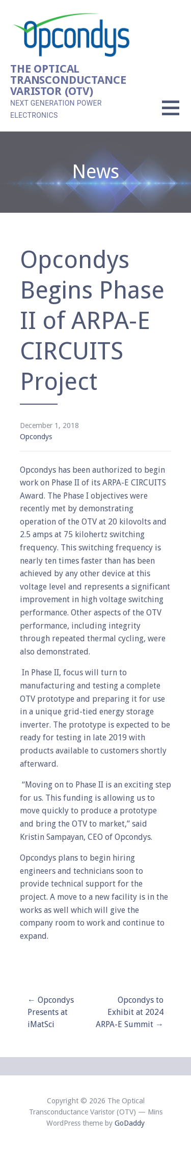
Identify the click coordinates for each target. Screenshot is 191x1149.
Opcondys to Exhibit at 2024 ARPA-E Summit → (129, 1012)
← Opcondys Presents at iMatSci (51, 1012)
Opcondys (36, 437)
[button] (176, 114)
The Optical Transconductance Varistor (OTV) (68, 79)
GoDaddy (130, 1123)
